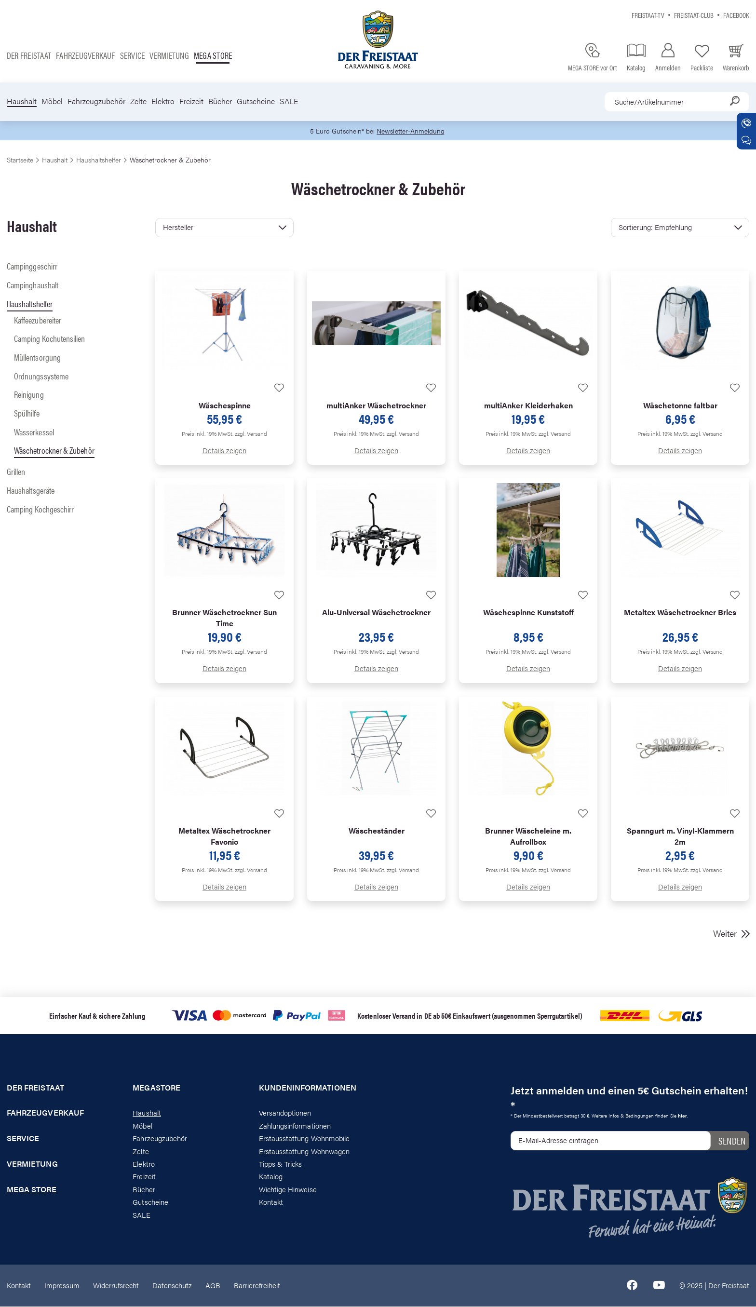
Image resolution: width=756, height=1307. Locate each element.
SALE (289, 101)
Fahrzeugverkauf (85, 55)
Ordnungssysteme (41, 376)
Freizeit (191, 101)
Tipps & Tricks (280, 1164)
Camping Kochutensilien (49, 339)
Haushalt (22, 101)
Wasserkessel (34, 432)
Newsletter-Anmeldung (412, 131)
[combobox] (677, 101)
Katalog (271, 1177)
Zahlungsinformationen (295, 1126)
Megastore (156, 1088)
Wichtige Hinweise (288, 1190)
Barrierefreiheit (257, 1285)
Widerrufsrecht (116, 1285)
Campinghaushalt (32, 285)
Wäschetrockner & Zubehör (54, 451)
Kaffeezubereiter (37, 320)
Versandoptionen (285, 1113)
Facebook (736, 15)
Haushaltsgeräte (30, 491)
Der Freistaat (29, 55)
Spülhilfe (27, 413)
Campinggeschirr (32, 267)
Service (132, 55)
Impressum (62, 1285)
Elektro (163, 101)
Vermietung (169, 55)
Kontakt (271, 1203)
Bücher (220, 101)
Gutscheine (256, 101)
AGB (212, 1285)
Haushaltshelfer (30, 304)
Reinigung (29, 395)
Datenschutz (172, 1285)
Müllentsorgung (37, 357)
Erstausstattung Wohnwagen (304, 1151)
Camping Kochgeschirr (40, 509)
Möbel (52, 101)
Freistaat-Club (694, 15)
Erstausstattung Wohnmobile (304, 1138)
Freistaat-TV (648, 15)
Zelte (138, 101)
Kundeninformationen (307, 1088)
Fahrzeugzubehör (96, 101)
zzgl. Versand (251, 434)
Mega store (213, 55)
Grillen (16, 472)
